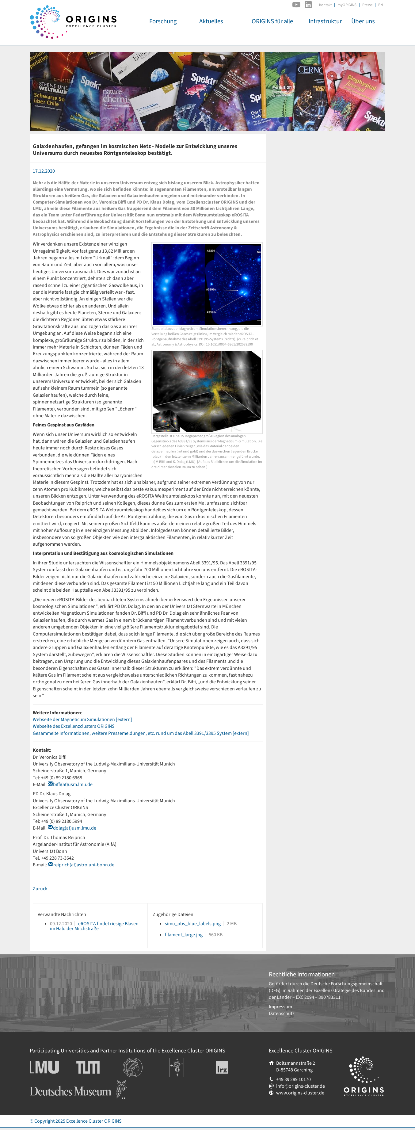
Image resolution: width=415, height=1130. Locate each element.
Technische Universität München (99, 1067)
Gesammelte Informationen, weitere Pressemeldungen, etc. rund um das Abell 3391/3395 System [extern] (141, 733)
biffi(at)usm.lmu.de (73, 784)
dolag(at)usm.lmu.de (74, 828)
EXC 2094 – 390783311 (318, 997)
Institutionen (136, 1061)
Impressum (280, 1006)
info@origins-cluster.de (300, 1086)
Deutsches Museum (50, 1083)
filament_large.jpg (184, 934)
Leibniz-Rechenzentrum (232, 1067)
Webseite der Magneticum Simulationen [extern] (82, 719)
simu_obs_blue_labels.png (193, 923)
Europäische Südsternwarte (184, 1064)
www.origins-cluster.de (300, 1093)
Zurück (40, 888)
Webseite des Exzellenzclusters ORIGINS (74, 726)
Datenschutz (282, 1013)
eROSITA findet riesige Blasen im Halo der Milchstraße (94, 926)
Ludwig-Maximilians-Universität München (51, 1067)
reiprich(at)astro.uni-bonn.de (83, 864)
